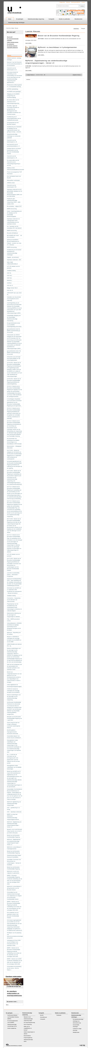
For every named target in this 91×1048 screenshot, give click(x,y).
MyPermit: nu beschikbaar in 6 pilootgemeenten (57, 47)
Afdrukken (28, 79)
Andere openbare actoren (12, 42)
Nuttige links (62, 2)
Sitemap (68, 2)
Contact (83, 2)
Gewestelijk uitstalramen (12, 47)
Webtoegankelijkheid (75, 2)
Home (9, 19)
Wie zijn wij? (10, 36)
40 (44, 74)
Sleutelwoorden (78, 19)
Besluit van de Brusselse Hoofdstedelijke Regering (58, 36)
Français (83, 28)
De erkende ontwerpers (12, 45)
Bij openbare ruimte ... (12, 1001)
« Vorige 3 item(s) (30, 74)
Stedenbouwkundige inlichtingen (16, 22)
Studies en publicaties (64, 19)
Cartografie (51, 19)
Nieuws (9, 55)
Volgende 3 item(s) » (77, 74)
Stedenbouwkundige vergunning (36, 19)
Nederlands (76, 28)
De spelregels (19, 19)
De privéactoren (10, 44)
